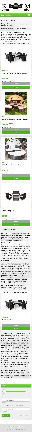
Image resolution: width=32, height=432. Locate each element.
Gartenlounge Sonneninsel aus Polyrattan (15, 119)
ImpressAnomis (10, 429)
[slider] (5, 392)
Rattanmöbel (6, 15)
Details (16, 84)
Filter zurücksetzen (24, 415)
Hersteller (5, 397)
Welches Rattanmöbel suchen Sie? (12, 406)
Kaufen (16, 87)
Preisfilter (6, 415)
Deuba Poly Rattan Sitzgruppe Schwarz (14, 73)
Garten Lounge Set (8, 211)
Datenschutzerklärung (20, 429)
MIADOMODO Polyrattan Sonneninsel (13, 165)
